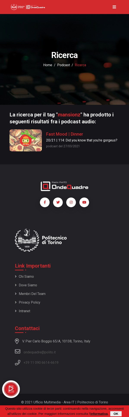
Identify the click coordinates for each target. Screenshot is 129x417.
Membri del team (30, 294)
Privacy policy (27, 302)
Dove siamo (26, 285)
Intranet (22, 311)
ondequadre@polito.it (35, 351)
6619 (54, 363)
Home (47, 65)
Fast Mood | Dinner (64, 134)
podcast (63, 65)
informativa (99, 414)
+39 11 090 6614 (36, 363)
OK (115, 414)
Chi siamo (24, 276)
